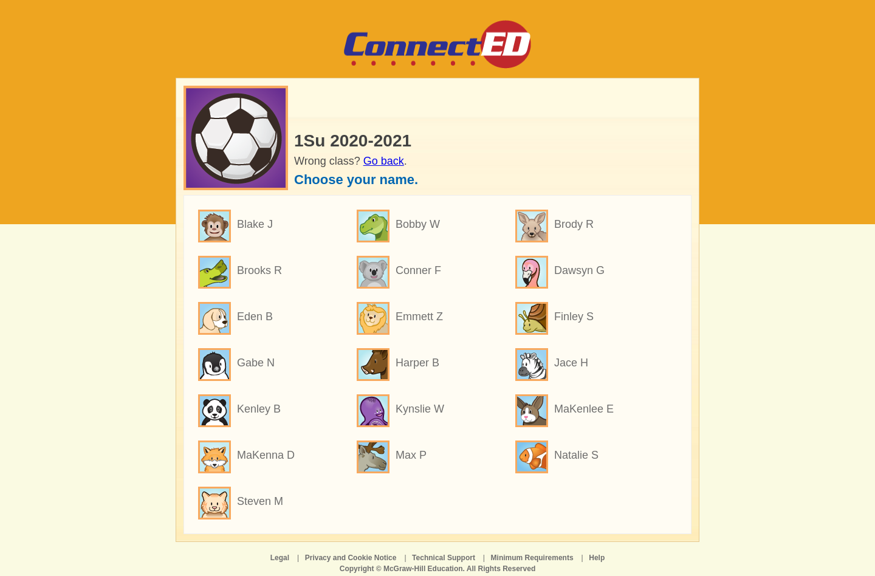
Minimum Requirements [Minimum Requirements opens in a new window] (532, 558)
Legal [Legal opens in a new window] (279, 558)
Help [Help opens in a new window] (597, 558)
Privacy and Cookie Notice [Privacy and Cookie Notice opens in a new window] (351, 558)
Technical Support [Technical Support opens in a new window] (443, 558)
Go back (383, 161)
